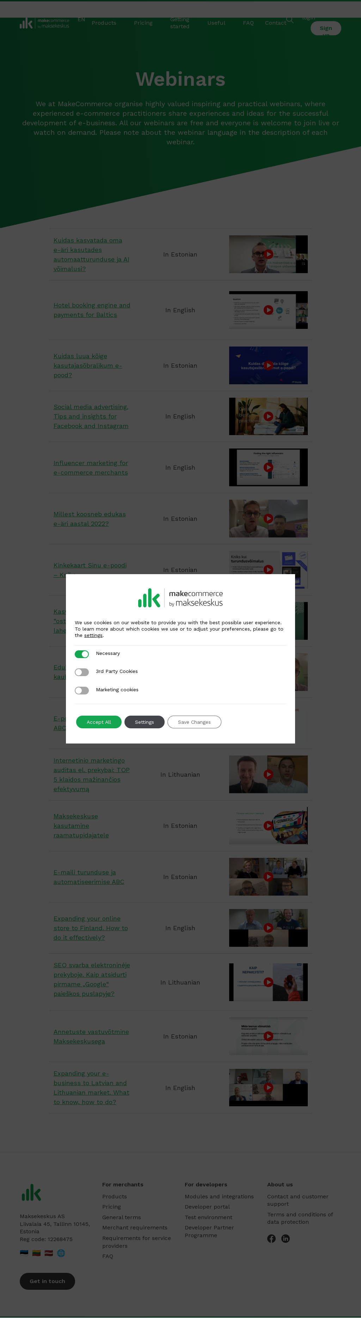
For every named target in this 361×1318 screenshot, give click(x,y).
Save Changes (194, 722)
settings (93, 635)
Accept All (99, 722)
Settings (144, 722)
